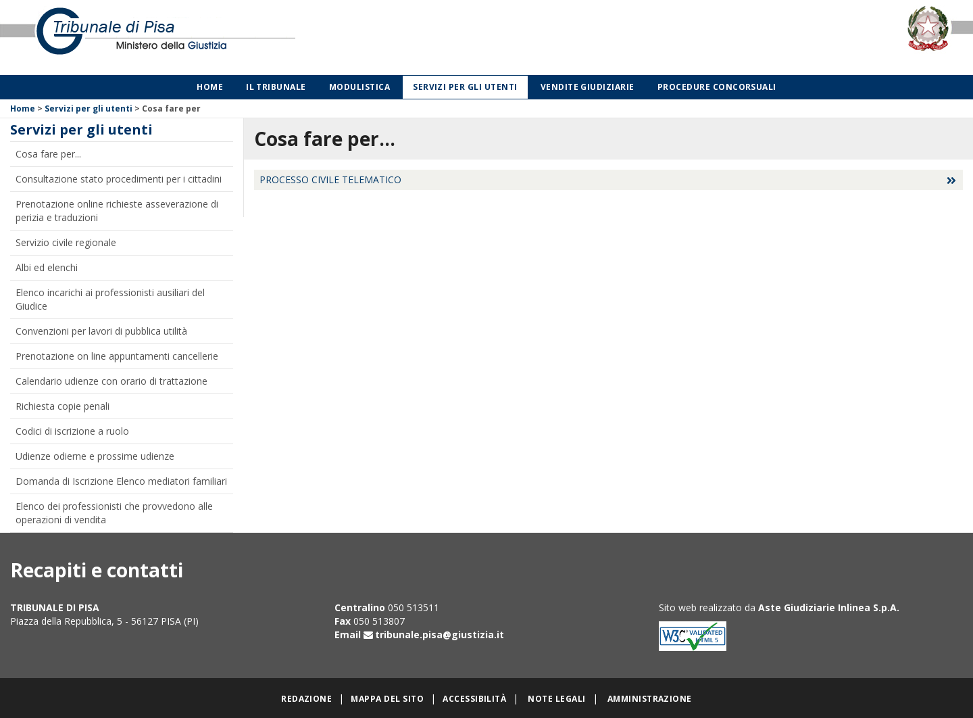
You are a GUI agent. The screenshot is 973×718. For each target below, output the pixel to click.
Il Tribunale (276, 87)
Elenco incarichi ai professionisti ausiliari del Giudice (110, 299)
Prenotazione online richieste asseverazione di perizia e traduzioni (117, 210)
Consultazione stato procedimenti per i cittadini (119, 178)
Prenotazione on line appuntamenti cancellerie (117, 356)
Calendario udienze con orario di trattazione (111, 381)
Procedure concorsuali (716, 87)
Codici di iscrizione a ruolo (72, 431)
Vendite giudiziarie (587, 87)
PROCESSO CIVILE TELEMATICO (330, 179)
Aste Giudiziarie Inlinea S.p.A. (828, 607)
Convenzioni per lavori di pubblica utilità (101, 331)
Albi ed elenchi (47, 267)
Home (210, 87)
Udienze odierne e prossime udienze (95, 456)
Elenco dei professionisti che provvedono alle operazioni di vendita (114, 513)
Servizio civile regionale (66, 242)
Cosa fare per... (48, 153)
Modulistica (359, 87)
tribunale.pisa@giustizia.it (439, 634)
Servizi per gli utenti (465, 87)
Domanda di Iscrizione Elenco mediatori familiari (121, 481)
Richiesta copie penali (62, 406)
